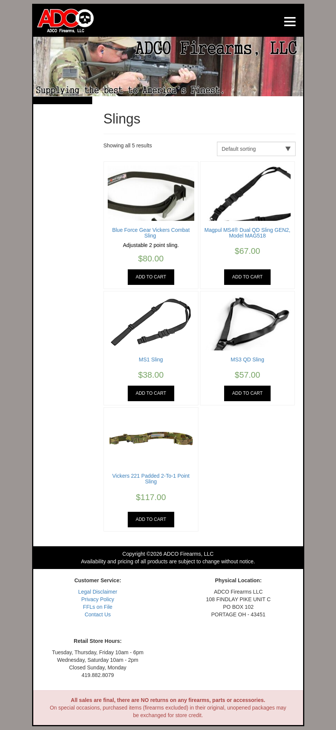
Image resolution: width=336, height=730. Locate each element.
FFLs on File (98, 607)
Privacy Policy (97, 599)
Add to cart (151, 277)
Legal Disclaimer (97, 592)
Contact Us (98, 614)
